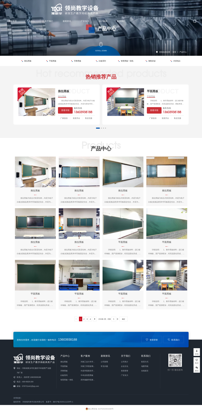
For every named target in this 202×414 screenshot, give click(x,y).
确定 (123, 319)
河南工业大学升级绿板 (90, 362)
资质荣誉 (152, 340)
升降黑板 (76, 61)
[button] (98, 128)
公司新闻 (104, 362)
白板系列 (101, 61)
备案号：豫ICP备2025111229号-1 (59, 402)
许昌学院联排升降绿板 (90, 371)
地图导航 (144, 366)
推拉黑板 (26, 61)
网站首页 (64, 7)
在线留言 (144, 371)
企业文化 (124, 366)
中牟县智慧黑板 (87, 375)
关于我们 (100, 7)
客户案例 (154, 7)
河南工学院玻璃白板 (89, 366)
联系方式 (144, 362)
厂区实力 (136, 7)
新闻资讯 (118, 7)
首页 (174, 52)
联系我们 (172, 7)
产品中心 (82, 7)
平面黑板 (51, 61)
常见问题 (104, 366)
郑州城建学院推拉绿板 (90, 380)
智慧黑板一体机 (125, 61)
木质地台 (175, 61)
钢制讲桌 (151, 61)
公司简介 (124, 362)
